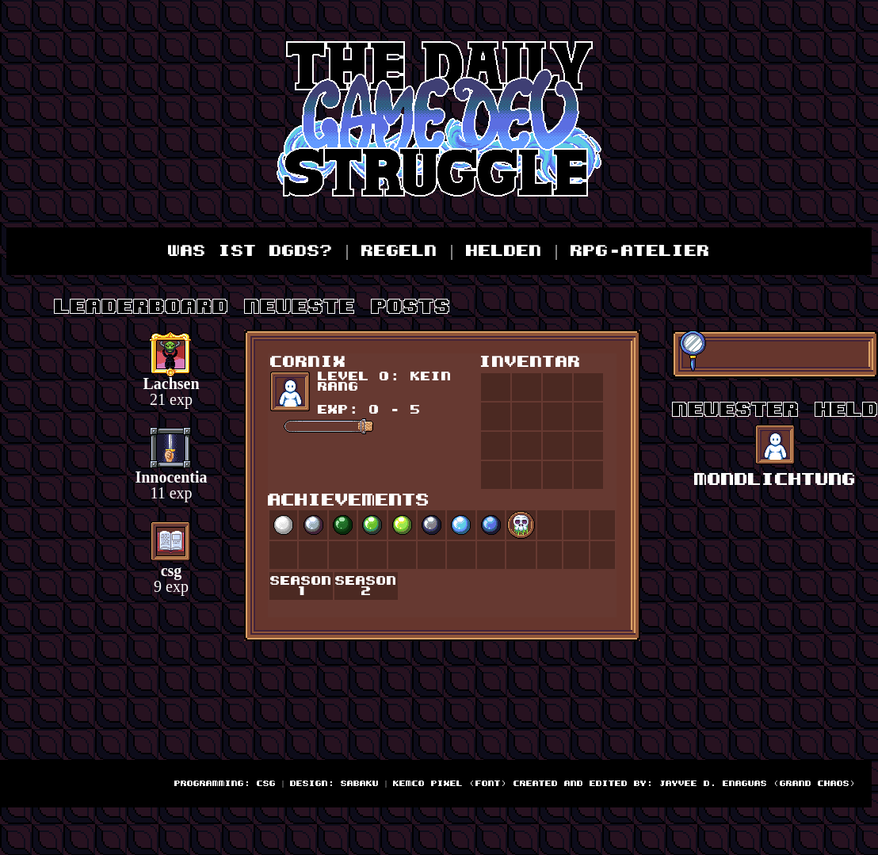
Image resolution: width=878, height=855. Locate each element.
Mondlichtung (775, 480)
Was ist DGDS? (250, 251)
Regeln (399, 251)
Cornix (308, 362)
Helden (504, 251)
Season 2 (366, 586)
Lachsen (171, 383)
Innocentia (171, 477)
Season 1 (301, 586)
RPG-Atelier (640, 251)
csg (171, 570)
